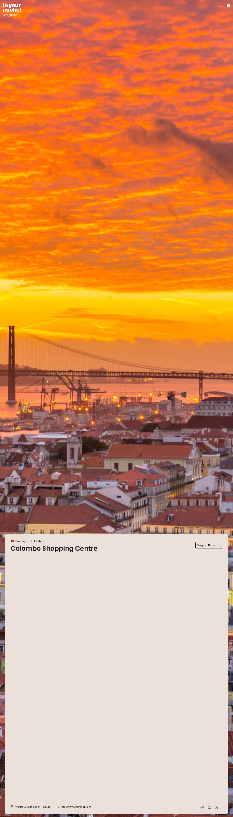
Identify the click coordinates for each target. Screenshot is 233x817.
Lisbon (39, 541)
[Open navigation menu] (228, 5)
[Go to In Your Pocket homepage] (12, 10)
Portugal (22, 541)
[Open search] (218, 5)
